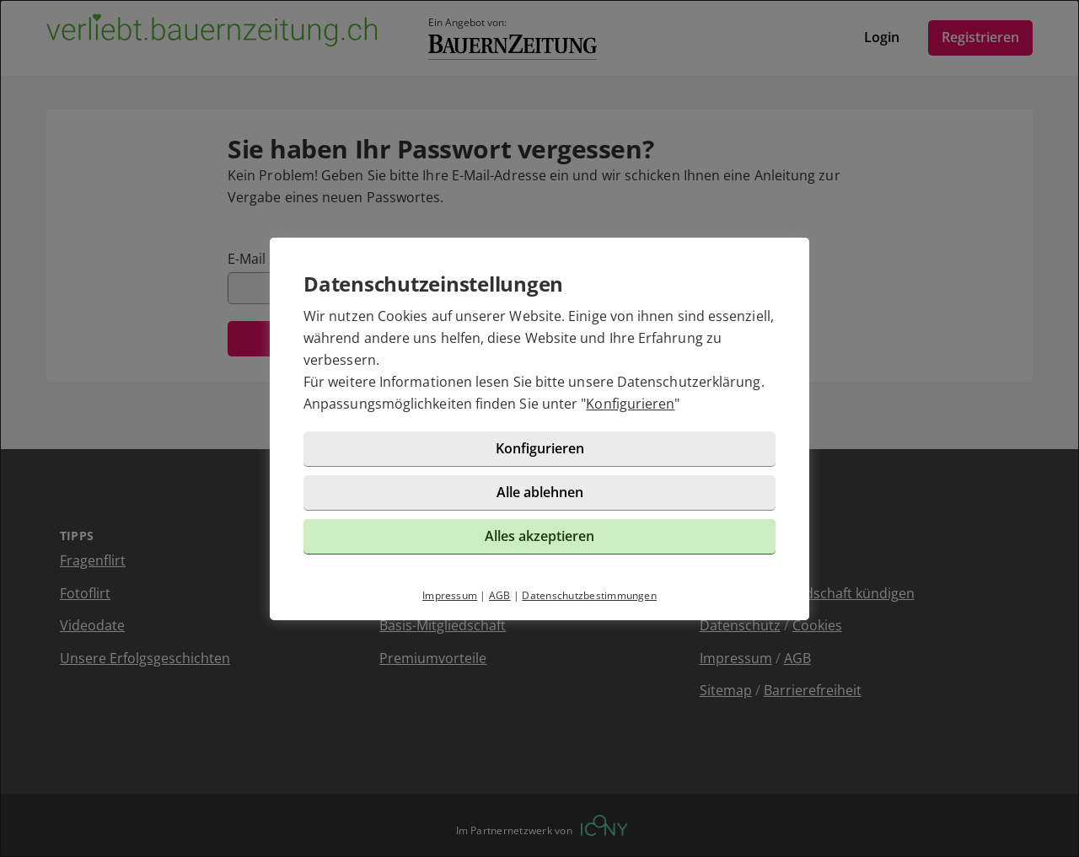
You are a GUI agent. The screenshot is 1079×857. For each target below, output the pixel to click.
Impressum (449, 595)
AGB (500, 595)
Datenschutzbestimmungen (589, 595)
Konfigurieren (630, 403)
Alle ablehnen (540, 492)
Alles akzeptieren (539, 536)
